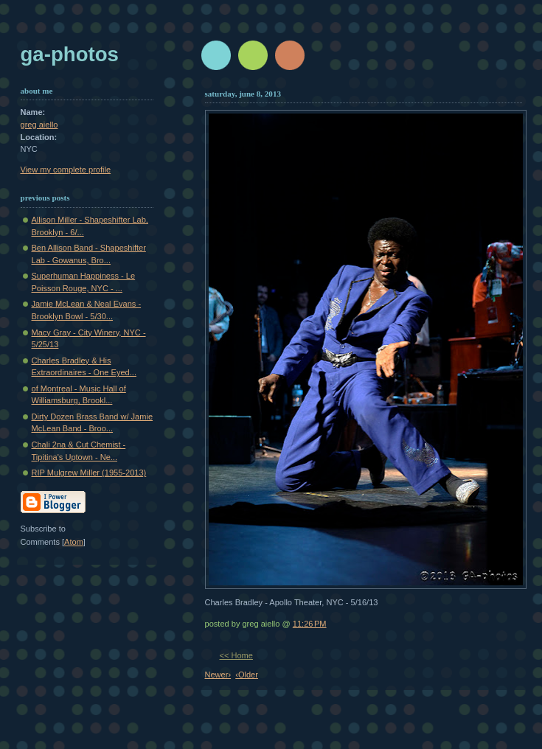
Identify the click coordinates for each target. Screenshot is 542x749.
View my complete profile (66, 169)
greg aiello (39, 124)
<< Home (236, 655)
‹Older (246, 674)
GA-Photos (70, 54)
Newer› (218, 674)
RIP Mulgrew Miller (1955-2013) (89, 472)
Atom (73, 541)
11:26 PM (310, 623)
